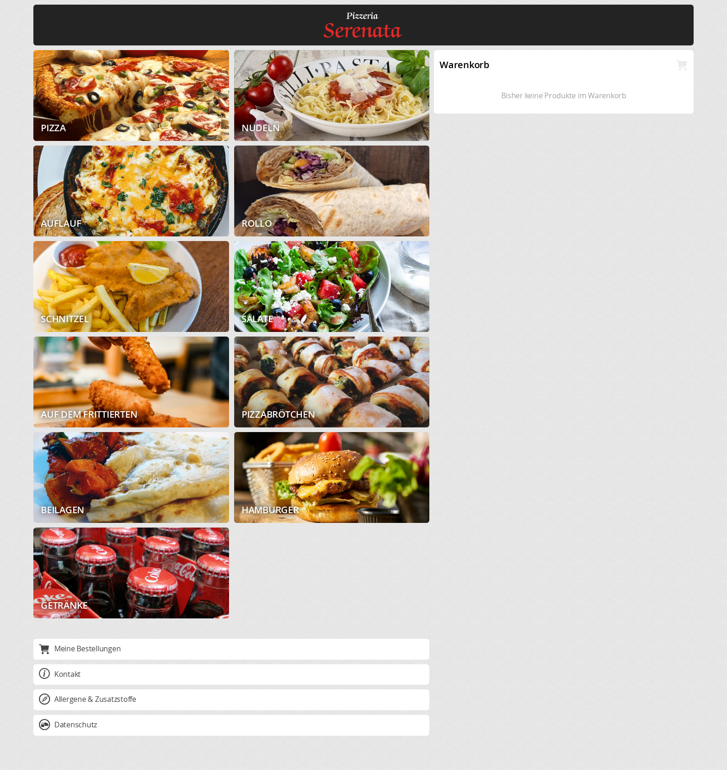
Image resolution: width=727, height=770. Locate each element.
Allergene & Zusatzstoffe (87, 699)
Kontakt (60, 674)
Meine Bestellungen (80, 648)
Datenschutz (68, 724)
